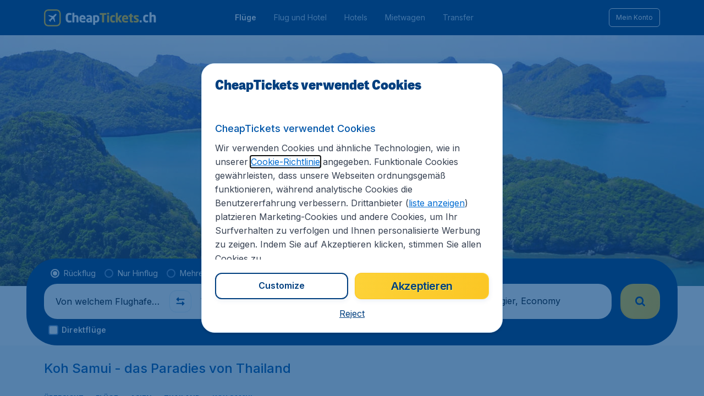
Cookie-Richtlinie (285, 161)
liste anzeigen (437, 202)
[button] (352, 313)
